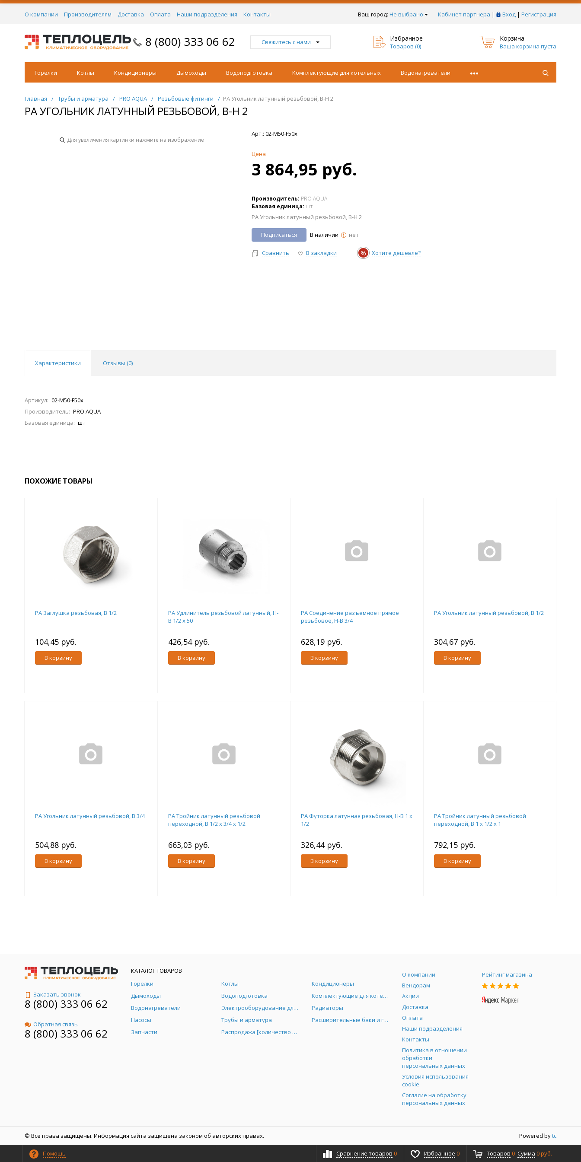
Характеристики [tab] (58, 363)
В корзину (58, 658)
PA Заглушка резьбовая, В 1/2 (76, 613)
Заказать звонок (53, 994)
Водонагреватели (425, 72)
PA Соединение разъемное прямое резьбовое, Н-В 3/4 (350, 616)
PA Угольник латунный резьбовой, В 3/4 (90, 816)
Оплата (160, 14)
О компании (41, 14)
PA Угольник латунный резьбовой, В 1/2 (489, 613)
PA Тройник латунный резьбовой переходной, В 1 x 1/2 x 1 (480, 820)
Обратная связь (51, 1024)
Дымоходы (191, 72)
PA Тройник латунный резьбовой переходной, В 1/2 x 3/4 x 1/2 (214, 820)
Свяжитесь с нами (290, 42)
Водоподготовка (249, 72)
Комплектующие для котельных (336, 72)
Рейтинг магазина (507, 974)
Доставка (131, 14)
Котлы (85, 72)
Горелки (46, 72)
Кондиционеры (135, 72)
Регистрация (538, 14)
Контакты (257, 14)
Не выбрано (408, 14)
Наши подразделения (207, 14)
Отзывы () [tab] (118, 363)
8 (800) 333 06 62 (190, 41)
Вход (509, 14)
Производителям (88, 14)
